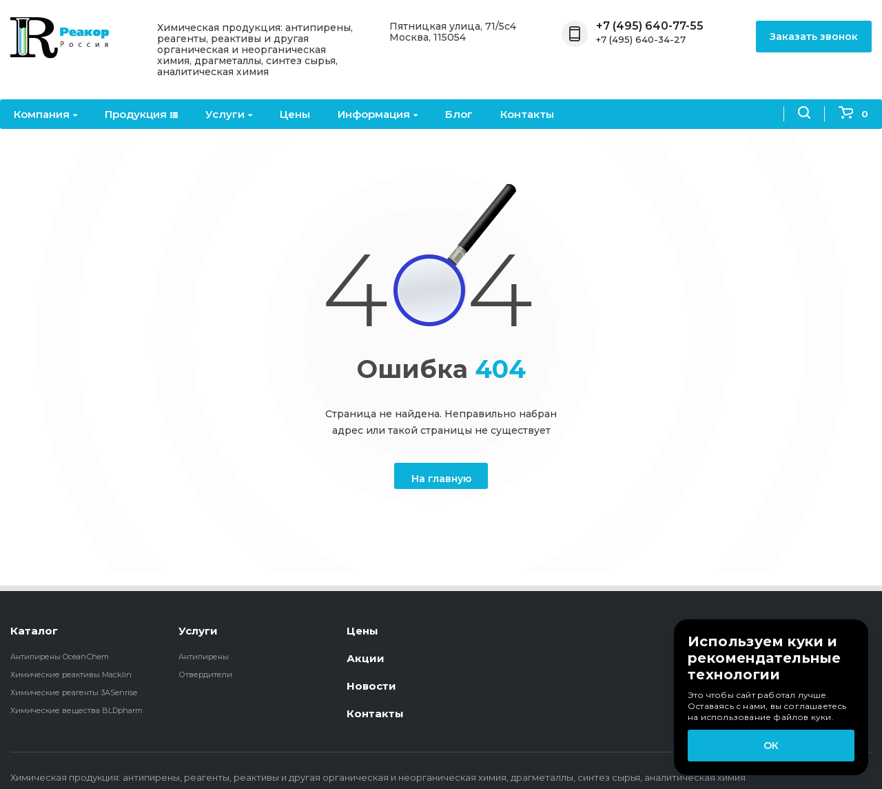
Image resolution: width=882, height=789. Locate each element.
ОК (771, 745)
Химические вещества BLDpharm (76, 710)
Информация (378, 114)
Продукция (141, 114)
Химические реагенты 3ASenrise (73, 692)
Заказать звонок (814, 36)
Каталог (34, 630)
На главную (441, 478)
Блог (459, 114)
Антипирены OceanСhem (59, 656)
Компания (45, 114)
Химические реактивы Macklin (71, 674)
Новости (371, 685)
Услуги (228, 114)
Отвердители (205, 674)
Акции (365, 658)
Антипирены (203, 656)
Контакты (527, 114)
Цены (295, 114)
